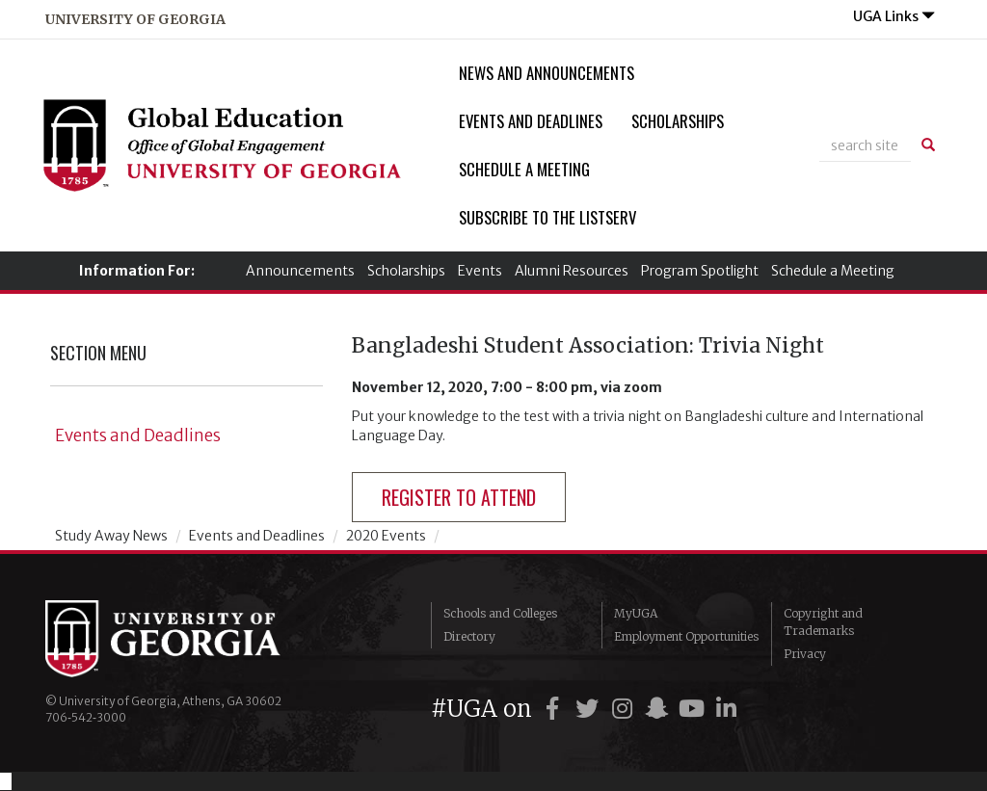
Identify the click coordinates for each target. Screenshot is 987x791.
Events (480, 270)
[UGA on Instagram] (624, 709)
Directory (469, 636)
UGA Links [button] (894, 16)
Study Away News (111, 535)
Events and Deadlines (530, 121)
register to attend (459, 497)
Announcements (300, 270)
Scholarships (677, 121)
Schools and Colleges (500, 613)
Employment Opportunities (686, 636)
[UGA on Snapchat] (659, 709)
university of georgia (135, 19)
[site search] (865, 145)
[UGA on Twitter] (590, 709)
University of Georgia (189, 638)
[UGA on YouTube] (694, 709)
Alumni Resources (571, 270)
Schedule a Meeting (524, 169)
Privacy (805, 653)
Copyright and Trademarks (823, 622)
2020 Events (386, 535)
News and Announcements (546, 73)
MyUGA (635, 613)
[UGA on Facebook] (555, 709)
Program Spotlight (700, 270)
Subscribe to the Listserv (547, 217)
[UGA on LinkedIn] (725, 709)
